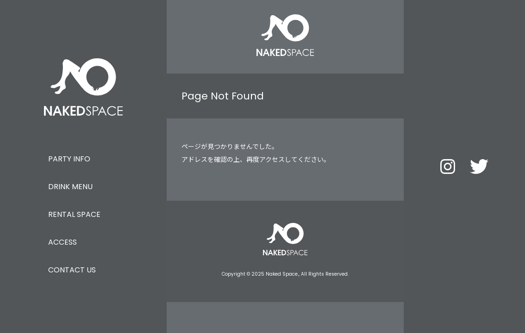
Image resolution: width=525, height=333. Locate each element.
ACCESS (62, 242)
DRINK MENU (70, 186)
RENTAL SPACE (74, 214)
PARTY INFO (69, 159)
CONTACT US (72, 270)
